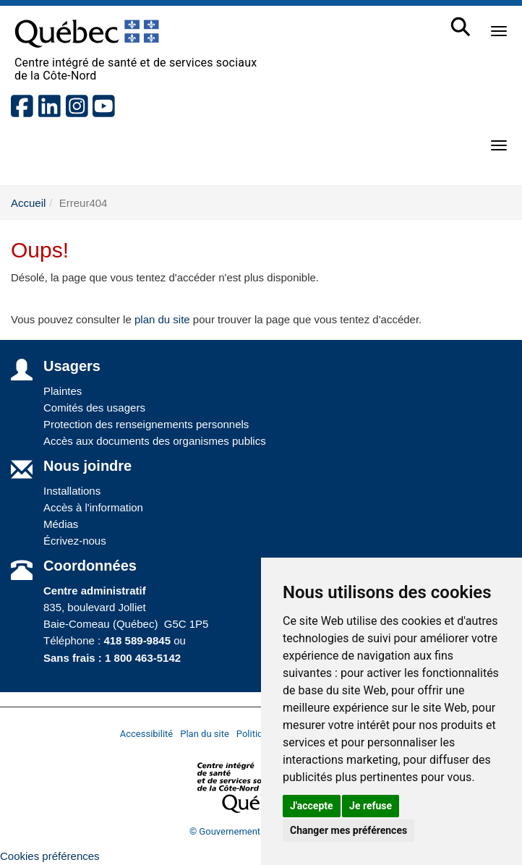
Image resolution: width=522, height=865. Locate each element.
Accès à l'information (93, 507)
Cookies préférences (50, 856)
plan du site (162, 319)
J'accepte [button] (311, 805)
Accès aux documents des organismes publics (154, 441)
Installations (71, 491)
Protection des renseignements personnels (146, 424)
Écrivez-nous (74, 540)
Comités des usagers (94, 407)
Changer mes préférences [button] (348, 830)
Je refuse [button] (370, 805)
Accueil (28, 203)
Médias (60, 524)
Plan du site (204, 733)
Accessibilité (147, 733)
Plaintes (62, 391)
